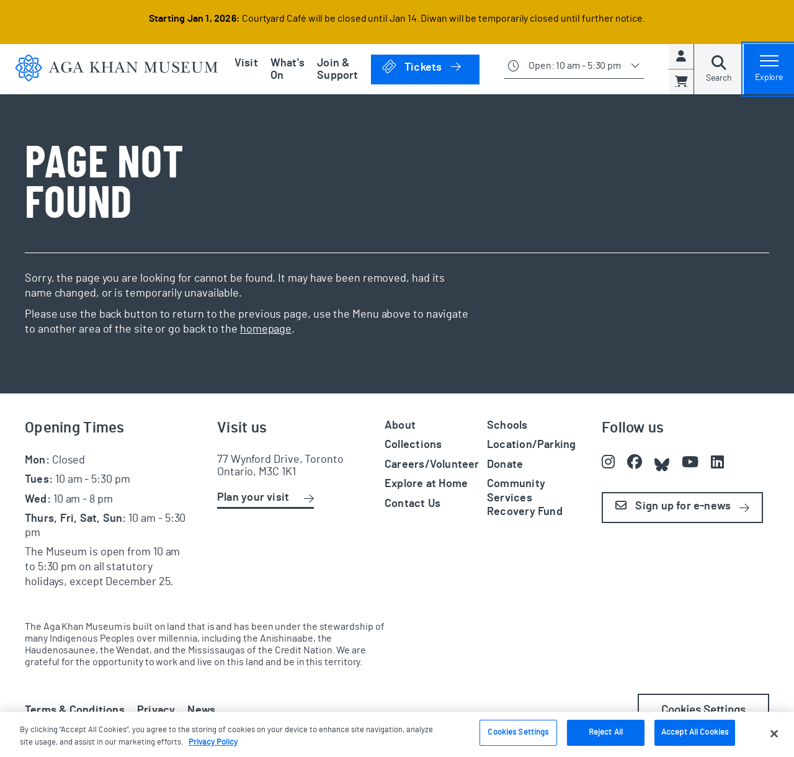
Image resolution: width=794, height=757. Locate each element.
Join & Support (338, 69)
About (400, 425)
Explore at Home (426, 484)
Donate (505, 464)
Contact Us (412, 503)
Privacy (156, 710)
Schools (507, 425)
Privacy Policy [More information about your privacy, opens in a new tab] (213, 742)
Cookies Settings (703, 710)
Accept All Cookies (694, 732)
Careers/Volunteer (432, 464)
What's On (287, 69)
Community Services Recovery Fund (525, 497)
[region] (397, 734)
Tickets (430, 66)
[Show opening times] (574, 69)
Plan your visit (253, 497)
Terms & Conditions (75, 710)
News (201, 710)
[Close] (774, 733)
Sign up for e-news (673, 506)
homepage (266, 329)
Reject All (606, 732)
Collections (413, 444)
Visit (246, 63)
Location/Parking (531, 444)
